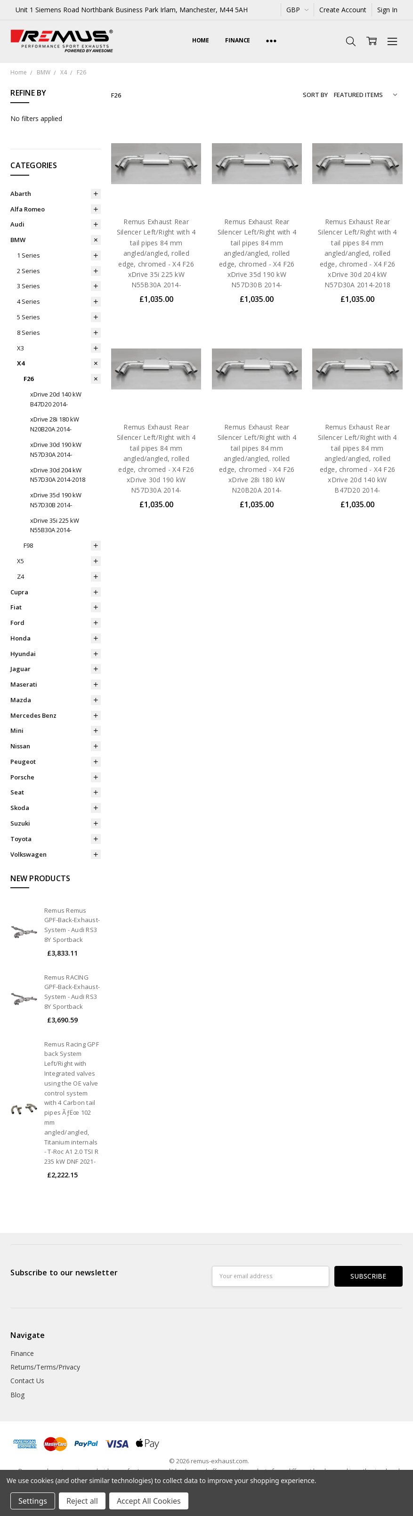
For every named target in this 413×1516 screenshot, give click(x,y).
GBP (297, 9)
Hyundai (23, 653)
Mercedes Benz (33, 715)
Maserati (23, 684)
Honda (20, 638)
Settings (32, 1501)
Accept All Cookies (149, 1501)
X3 (20, 348)
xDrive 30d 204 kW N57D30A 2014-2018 (57, 475)
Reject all (82, 1501)
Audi (17, 224)
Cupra (19, 592)
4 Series (28, 301)
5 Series (28, 317)
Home (201, 40)
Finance (237, 40)
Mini (17, 730)
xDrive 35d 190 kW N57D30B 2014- (55, 500)
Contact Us (27, 1380)
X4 (20, 363)
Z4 (20, 576)
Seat (17, 792)
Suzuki (20, 823)
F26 (28, 378)
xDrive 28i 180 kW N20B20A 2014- (54, 424)
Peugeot (23, 761)
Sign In (387, 9)
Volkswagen (28, 854)
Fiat (16, 607)
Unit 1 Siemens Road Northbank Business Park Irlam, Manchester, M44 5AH (132, 9)
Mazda (20, 700)
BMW (17, 239)
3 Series (28, 286)
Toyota (21, 839)
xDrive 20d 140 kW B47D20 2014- (55, 399)
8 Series (28, 332)
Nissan (20, 746)
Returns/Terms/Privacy (45, 1366)
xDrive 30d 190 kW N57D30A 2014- (55, 449)
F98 (28, 545)
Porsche (22, 777)
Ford (17, 622)
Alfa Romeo (27, 209)
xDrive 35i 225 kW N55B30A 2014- (54, 525)
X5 (20, 561)
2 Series (28, 271)
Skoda (19, 807)
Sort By (315, 94)
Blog (17, 1394)
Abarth (20, 193)
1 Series (28, 255)
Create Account (342, 9)
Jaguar (20, 669)
